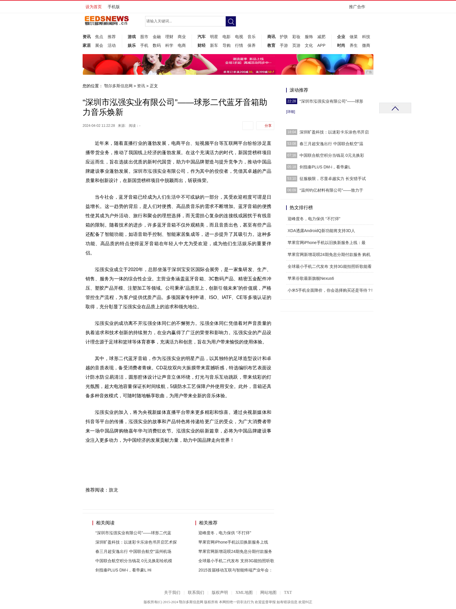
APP (321, 45)
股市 (144, 36)
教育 (271, 45)
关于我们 (172, 592)
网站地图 (268, 592)
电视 (239, 36)
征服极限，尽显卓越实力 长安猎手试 (333, 178)
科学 (169, 45)
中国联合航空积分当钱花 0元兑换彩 (332, 155)
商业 (182, 36)
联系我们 (196, 592)
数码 (157, 45)
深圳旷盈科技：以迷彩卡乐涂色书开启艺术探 (136, 542)
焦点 (99, 36)
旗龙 (113, 489)
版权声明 (220, 592)
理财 (169, 36)
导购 (226, 45)
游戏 (132, 36)
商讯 (271, 36)
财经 (201, 45)
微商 (366, 45)
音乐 (251, 36)
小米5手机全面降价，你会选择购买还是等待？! (330, 290)
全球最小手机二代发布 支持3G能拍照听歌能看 (330, 266)
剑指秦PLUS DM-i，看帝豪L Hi (123, 570)
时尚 (341, 45)
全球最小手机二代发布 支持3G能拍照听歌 (236, 560)
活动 (112, 45)
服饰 (309, 36)
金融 (157, 36)
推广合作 (359, 8)
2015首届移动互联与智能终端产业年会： (235, 570)
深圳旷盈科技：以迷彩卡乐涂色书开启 (334, 132)
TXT (288, 592)
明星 (214, 36)
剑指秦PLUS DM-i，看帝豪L (325, 167)
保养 (251, 45)
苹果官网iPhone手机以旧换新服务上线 (233, 542)
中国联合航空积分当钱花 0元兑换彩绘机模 (133, 560)
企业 (341, 36)
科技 (366, 36)
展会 (99, 45)
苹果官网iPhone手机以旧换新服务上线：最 (327, 242)
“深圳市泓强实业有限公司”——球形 (331, 101)
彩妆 (296, 36)
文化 (309, 45)
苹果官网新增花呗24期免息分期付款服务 (235, 551)
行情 (239, 45)
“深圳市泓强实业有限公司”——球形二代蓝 (133, 532)
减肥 (321, 36)
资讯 (87, 36)
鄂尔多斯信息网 (118, 85)
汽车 (201, 36)
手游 (284, 45)
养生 (354, 45)
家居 (87, 45)
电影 (226, 36)
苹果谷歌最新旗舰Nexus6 (311, 278)
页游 (296, 45)
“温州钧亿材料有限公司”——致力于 (331, 190)
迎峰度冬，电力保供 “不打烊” (224, 532)
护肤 (284, 36)
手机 (144, 45)
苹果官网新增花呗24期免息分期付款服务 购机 (329, 254)
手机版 (114, 6)
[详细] (290, 112)
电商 (182, 45)
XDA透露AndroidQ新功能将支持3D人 (321, 230)
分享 (268, 126)
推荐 (112, 36)
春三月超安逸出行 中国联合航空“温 (331, 143)
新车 (214, 45)
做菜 (354, 36)
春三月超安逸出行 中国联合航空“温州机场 (133, 551)
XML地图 (244, 592)
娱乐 (132, 45)
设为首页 (94, 6)
